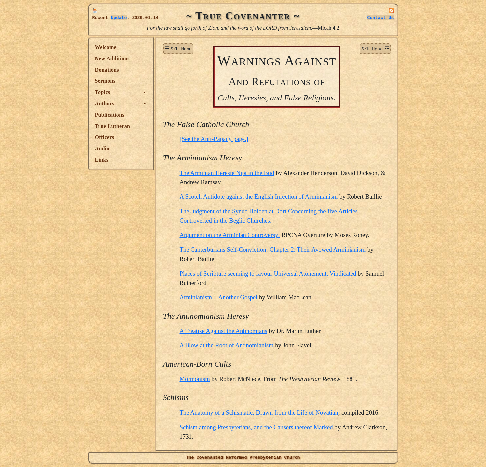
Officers (104, 137)
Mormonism (195, 378)
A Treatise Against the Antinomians (223, 330)
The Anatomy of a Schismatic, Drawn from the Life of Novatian (259, 412)
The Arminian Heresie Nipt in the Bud (227, 172)
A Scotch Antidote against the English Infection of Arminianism (259, 196)
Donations (107, 70)
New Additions (112, 58)
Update (119, 17)
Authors (104, 103)
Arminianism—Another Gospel (219, 297)
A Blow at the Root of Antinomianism (227, 345)
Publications (109, 115)
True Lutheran (112, 126)
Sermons (105, 81)
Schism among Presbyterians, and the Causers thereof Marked (256, 427)
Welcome (106, 47)
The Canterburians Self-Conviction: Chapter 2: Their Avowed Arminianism (273, 249)
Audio (102, 148)
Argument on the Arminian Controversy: (230, 235)
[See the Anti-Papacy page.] (214, 138)
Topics (102, 92)
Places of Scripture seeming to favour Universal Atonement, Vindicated (268, 273)
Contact (380, 17)
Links (102, 160)
